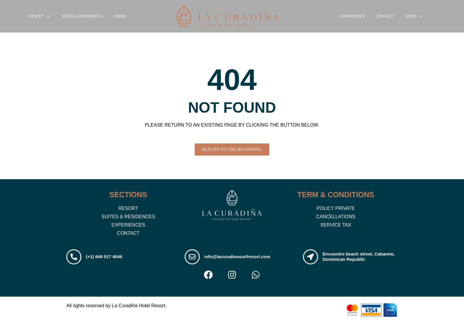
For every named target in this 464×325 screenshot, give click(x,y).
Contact (385, 16)
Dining (120, 16)
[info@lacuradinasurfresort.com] (193, 257)
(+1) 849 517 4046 (105, 257)
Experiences (352, 16)
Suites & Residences (82, 16)
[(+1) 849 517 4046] (74, 257)
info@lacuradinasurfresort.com (239, 257)
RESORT (39, 16)
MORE (414, 16)
